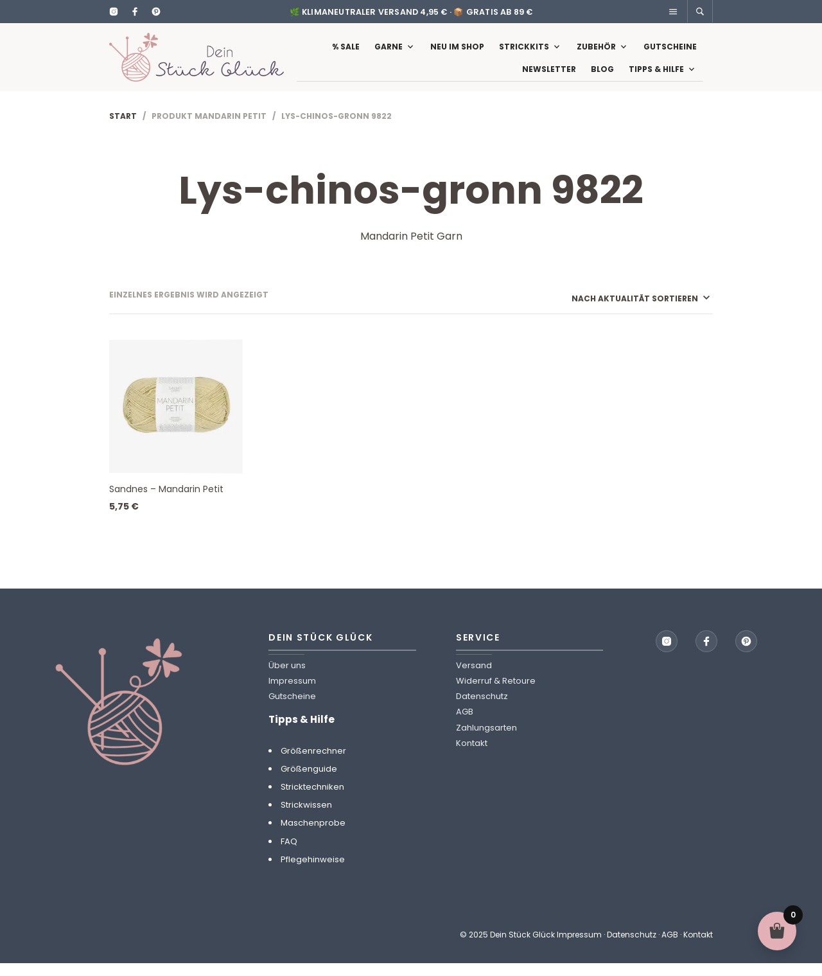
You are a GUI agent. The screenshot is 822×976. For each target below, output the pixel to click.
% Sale (346, 53)
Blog (602, 75)
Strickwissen (306, 818)
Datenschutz (482, 709)
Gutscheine (670, 53)
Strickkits (524, 53)
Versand (474, 678)
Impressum (292, 694)
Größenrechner (313, 764)
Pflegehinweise (313, 872)
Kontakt (471, 756)
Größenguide (309, 782)
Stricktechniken (312, 800)
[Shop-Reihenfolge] (623, 311)
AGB (464, 725)
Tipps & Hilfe (656, 75)
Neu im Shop (457, 53)
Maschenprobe (313, 836)
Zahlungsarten (486, 740)
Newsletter (549, 75)
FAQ (289, 854)
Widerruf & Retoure (496, 694)
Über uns (287, 678)
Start (123, 128)
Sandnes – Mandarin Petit (166, 501)
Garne (388, 53)
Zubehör (596, 53)
